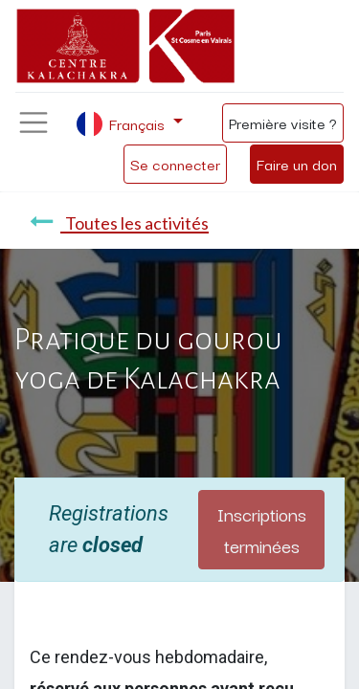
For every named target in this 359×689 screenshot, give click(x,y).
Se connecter (175, 163)
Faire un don (297, 163)
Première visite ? (283, 122)
